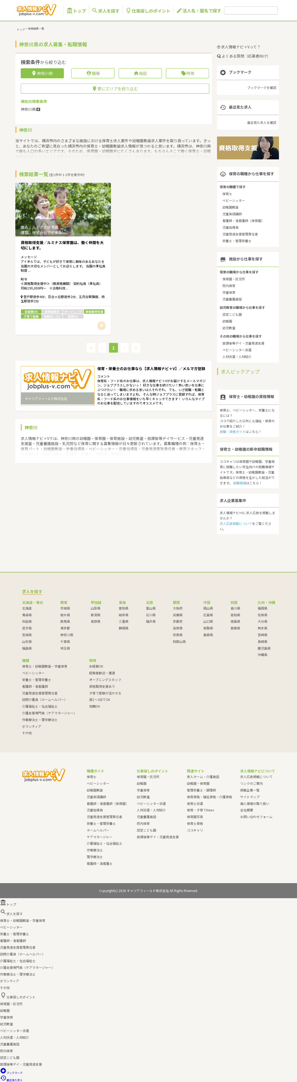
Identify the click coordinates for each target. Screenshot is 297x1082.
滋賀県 (178, 628)
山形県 (27, 641)
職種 (93, 73)
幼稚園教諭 (230, 207)
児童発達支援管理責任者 (240, 234)
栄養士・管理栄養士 (236, 240)
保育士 (227, 193)
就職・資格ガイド (233, 431)
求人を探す (106, 10)
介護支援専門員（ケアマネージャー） (49, 713)
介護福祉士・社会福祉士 (40, 706)
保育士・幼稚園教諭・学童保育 (44, 666)
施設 (140, 73)
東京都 (65, 628)
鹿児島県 (264, 648)
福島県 (27, 648)
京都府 (178, 621)
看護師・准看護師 (35, 686)
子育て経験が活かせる (105, 693)
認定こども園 (232, 314)
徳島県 (235, 621)
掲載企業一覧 (250, 790)
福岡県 (262, 608)
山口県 (208, 621)
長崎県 (262, 641)
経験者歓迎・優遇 (102, 673)
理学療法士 (95, 856)
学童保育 (228, 292)
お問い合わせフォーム (256, 816)
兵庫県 (178, 614)
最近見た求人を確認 (261, 122)
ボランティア (31, 726)
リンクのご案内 (251, 783)
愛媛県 (235, 628)
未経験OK (96, 666)
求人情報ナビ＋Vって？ (239, 46)
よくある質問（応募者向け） (244, 56)
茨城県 (65, 608)
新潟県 (95, 614)
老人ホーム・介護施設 (203, 776)
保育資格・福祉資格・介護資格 (209, 796)
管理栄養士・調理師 (201, 790)
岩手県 (27, 628)
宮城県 (27, 634)
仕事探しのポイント (147, 10)
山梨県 (95, 608)
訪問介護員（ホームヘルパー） (44, 699)
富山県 (151, 608)
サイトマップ (250, 796)
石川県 (151, 614)
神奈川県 (66, 634)
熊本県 (262, 628)
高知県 (235, 614)
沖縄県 (262, 654)
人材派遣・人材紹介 (236, 356)
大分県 (262, 621)
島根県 (208, 634)
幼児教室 (228, 327)
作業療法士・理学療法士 (40, 719)
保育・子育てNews (200, 810)
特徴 (187, 73)
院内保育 (228, 285)
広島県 (208, 614)
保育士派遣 (195, 803)
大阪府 (178, 608)
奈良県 (178, 634)
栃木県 (65, 614)
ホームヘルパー (98, 830)
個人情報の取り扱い (254, 803)
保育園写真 (195, 816)
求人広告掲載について (236, 523)
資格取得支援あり (102, 686)
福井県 (151, 621)
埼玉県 (65, 648)
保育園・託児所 (233, 279)
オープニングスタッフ (105, 679)
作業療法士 (95, 850)
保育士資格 (195, 823)
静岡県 (123, 628)
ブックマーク (11, 1073)
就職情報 (239, 483)
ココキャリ (195, 830)
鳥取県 (208, 628)
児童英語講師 (232, 214)
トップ (76, 10)
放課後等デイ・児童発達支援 (243, 343)
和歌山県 (179, 641)
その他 (27, 732)
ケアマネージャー (99, 836)
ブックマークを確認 (261, 87)
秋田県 (27, 621)
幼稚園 (227, 321)
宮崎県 (262, 634)
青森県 (27, 614)
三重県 (123, 621)
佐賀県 (262, 614)
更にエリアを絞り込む (115, 88)
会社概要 (246, 810)
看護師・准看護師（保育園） (243, 220)
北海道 (27, 608)
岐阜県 (123, 614)
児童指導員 (230, 227)
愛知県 (123, 608)
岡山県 (208, 608)
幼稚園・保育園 (198, 783)
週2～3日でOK (99, 699)
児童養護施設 (232, 299)
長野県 (95, 621)
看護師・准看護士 (100, 863)
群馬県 (65, 621)
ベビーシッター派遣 (236, 349)
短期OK (94, 706)
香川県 (235, 608)
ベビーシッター (233, 200)
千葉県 (65, 641)
